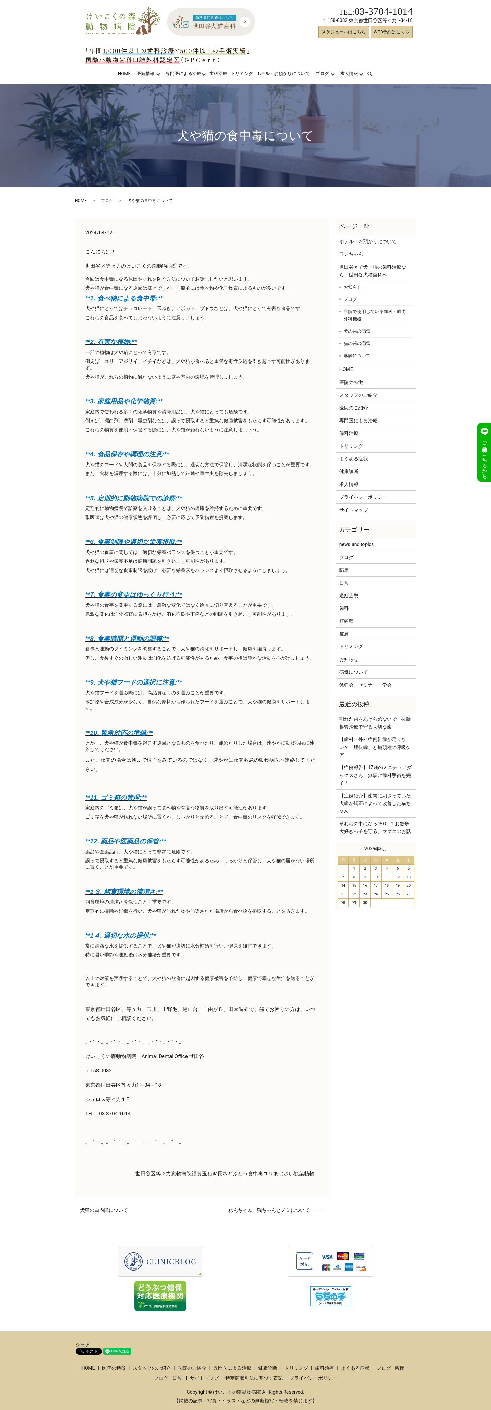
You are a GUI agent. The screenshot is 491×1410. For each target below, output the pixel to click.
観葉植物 (304, 1174)
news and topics (356, 544)
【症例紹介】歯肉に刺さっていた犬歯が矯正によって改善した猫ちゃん (375, 803)
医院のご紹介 (353, 407)
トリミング (242, 73)
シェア (83, 1344)
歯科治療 (218, 73)
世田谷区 (145, 1174)
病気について (353, 672)
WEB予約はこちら (392, 31)
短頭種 (346, 621)
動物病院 (181, 1174)
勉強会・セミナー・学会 (365, 685)
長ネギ (225, 1174)
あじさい (283, 1174)
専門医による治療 (183, 73)
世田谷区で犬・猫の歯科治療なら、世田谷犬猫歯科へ (372, 270)
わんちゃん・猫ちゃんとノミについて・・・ (276, 1210)
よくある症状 (353, 458)
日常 (344, 583)
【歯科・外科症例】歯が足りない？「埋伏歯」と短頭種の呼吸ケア (375, 747)
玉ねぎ (209, 1174)
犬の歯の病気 (357, 331)
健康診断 (348, 471)
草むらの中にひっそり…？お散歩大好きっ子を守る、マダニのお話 (375, 827)
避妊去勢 (348, 595)
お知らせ (352, 287)
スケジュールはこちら (344, 31)
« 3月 (346, 849)
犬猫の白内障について (104, 1210)
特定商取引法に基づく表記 (254, 1378)
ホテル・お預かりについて (283, 73)
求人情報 (349, 73)
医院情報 (145, 73)
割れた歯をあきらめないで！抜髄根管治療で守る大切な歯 (375, 722)
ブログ (322, 73)
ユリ (268, 1174)
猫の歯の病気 (357, 343)
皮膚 (344, 633)
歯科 (344, 608)
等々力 (163, 1174)
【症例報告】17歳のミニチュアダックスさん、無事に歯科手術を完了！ (375, 775)
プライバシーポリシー (363, 497)
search (374, 73)
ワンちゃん (351, 254)
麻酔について (357, 355)
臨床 (344, 570)
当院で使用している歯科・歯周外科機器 (375, 315)
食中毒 (255, 1174)
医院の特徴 (351, 382)
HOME (124, 73)
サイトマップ (353, 510)
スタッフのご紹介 (358, 395)
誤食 (197, 1174)
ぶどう (240, 1174)
